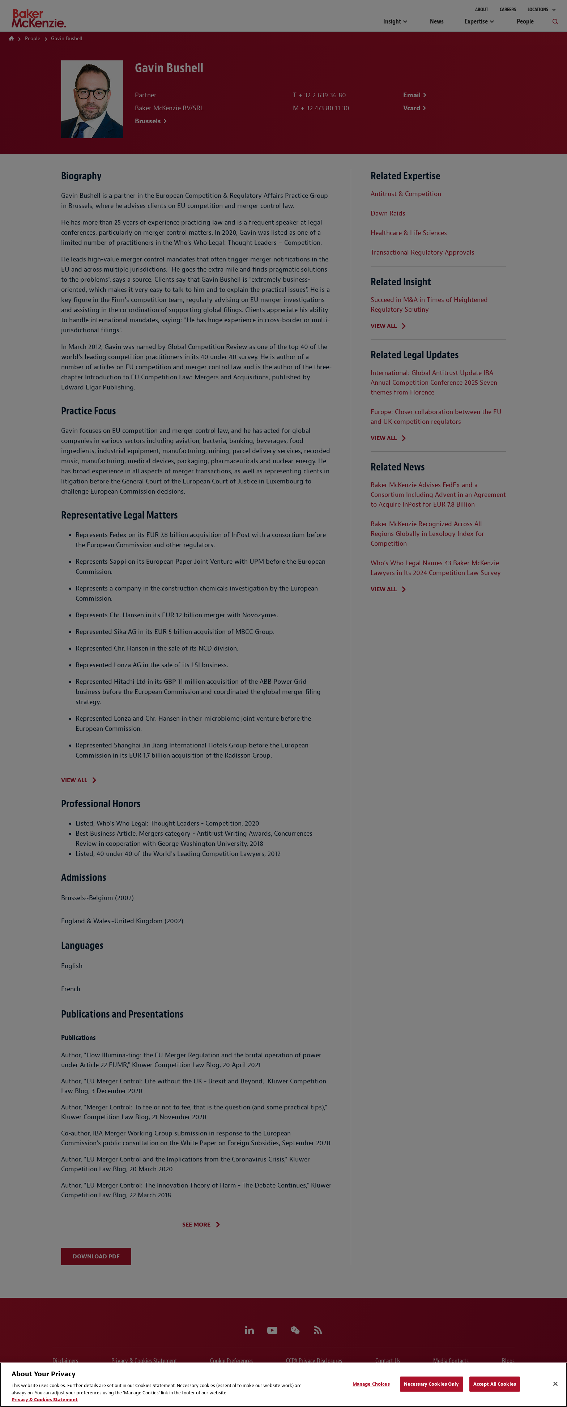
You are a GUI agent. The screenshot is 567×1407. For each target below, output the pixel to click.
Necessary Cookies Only (431, 1384)
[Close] (555, 1384)
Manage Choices (371, 1384)
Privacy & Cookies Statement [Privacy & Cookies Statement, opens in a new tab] (45, 1400)
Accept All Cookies (494, 1384)
